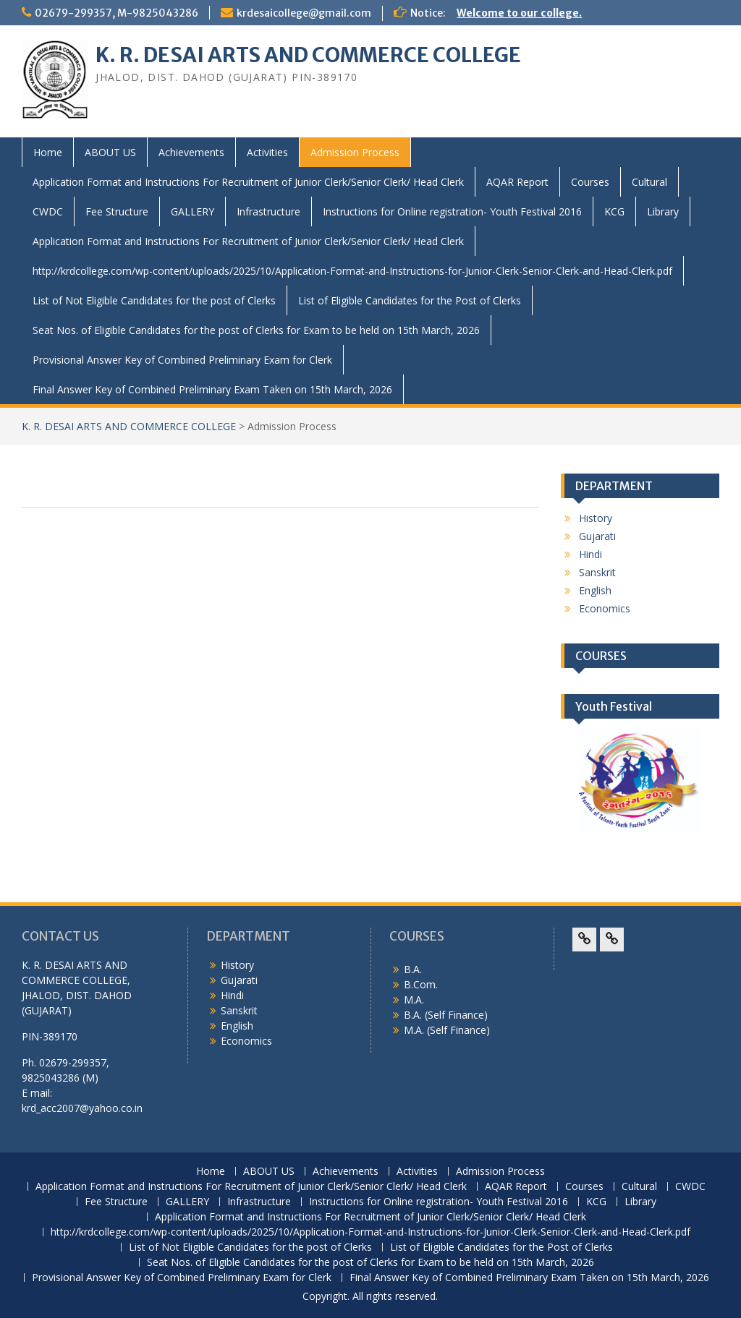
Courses (590, 182)
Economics (604, 608)
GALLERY (192, 211)
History (595, 518)
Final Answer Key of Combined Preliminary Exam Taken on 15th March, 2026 (212, 389)
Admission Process (354, 152)
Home (47, 152)
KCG (614, 211)
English (595, 590)
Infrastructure (268, 211)
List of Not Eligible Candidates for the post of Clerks (154, 300)
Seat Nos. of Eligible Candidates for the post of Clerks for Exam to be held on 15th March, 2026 (256, 330)
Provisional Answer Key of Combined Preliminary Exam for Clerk (182, 360)
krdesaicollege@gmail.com (304, 13)
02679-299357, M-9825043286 (116, 13)
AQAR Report (517, 182)
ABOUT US (110, 152)
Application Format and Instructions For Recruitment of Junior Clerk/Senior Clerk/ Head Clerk (248, 182)
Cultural (649, 182)
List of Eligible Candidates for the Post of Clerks (409, 300)
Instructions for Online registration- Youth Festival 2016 (452, 211)
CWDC (48, 211)
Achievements (191, 152)
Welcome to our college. (519, 13)
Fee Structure (116, 211)
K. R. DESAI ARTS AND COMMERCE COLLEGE (308, 55)
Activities (267, 152)
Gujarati (597, 536)
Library (663, 211)
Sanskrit (597, 572)
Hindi (590, 554)
